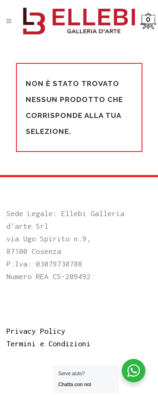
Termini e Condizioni (48, 343)
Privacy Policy (35, 331)
